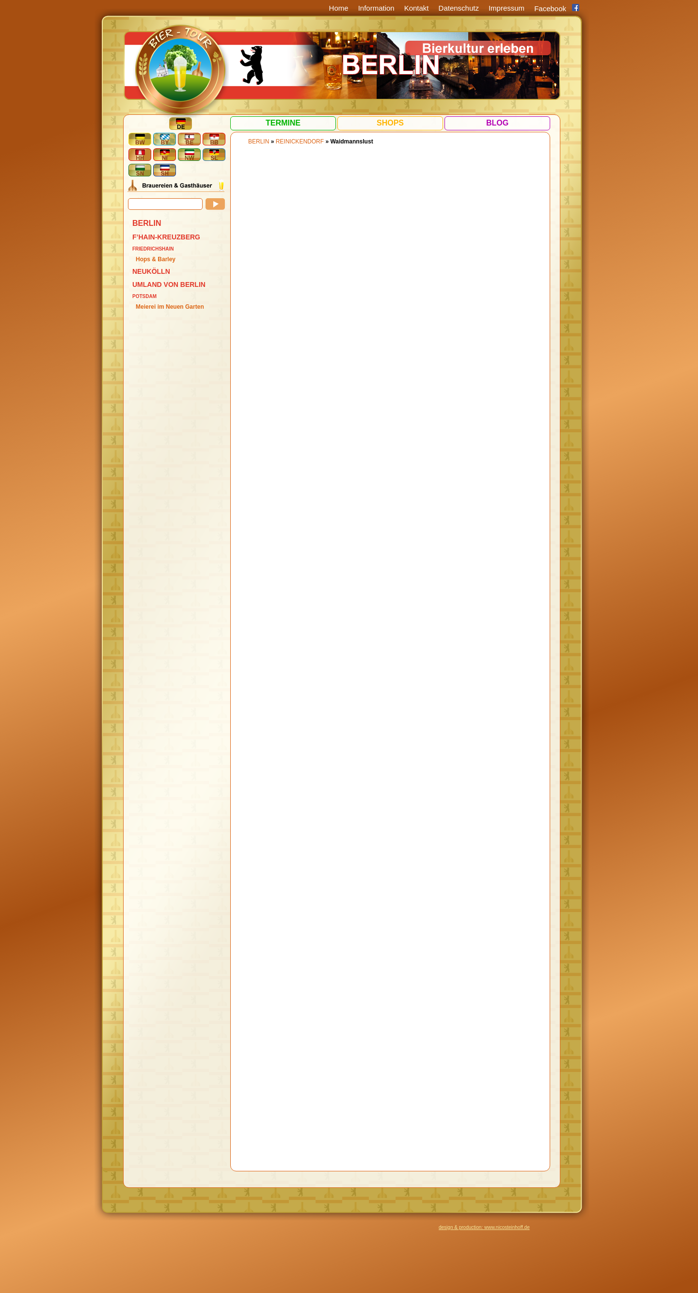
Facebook (550, 8)
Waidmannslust (351, 141)
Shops (390, 123)
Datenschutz (459, 8)
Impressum (506, 8)
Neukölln (151, 271)
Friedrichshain (153, 249)
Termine (283, 123)
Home (339, 8)
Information (376, 8)
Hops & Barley (155, 259)
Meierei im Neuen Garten (170, 306)
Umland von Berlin (169, 284)
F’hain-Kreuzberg (166, 237)
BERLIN (146, 223)
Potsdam (144, 296)
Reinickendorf (300, 141)
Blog (497, 123)
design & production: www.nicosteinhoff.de (484, 1227)
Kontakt (416, 8)
